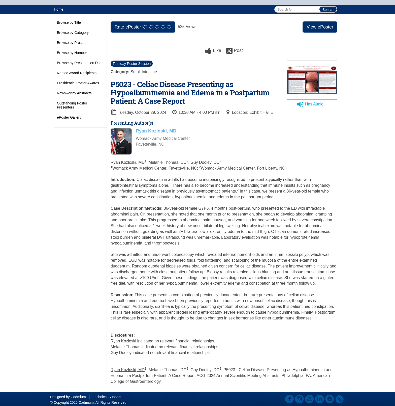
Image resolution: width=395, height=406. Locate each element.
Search (328, 10)
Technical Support (107, 397)
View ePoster (320, 27)
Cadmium (78, 397)
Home (58, 9)
